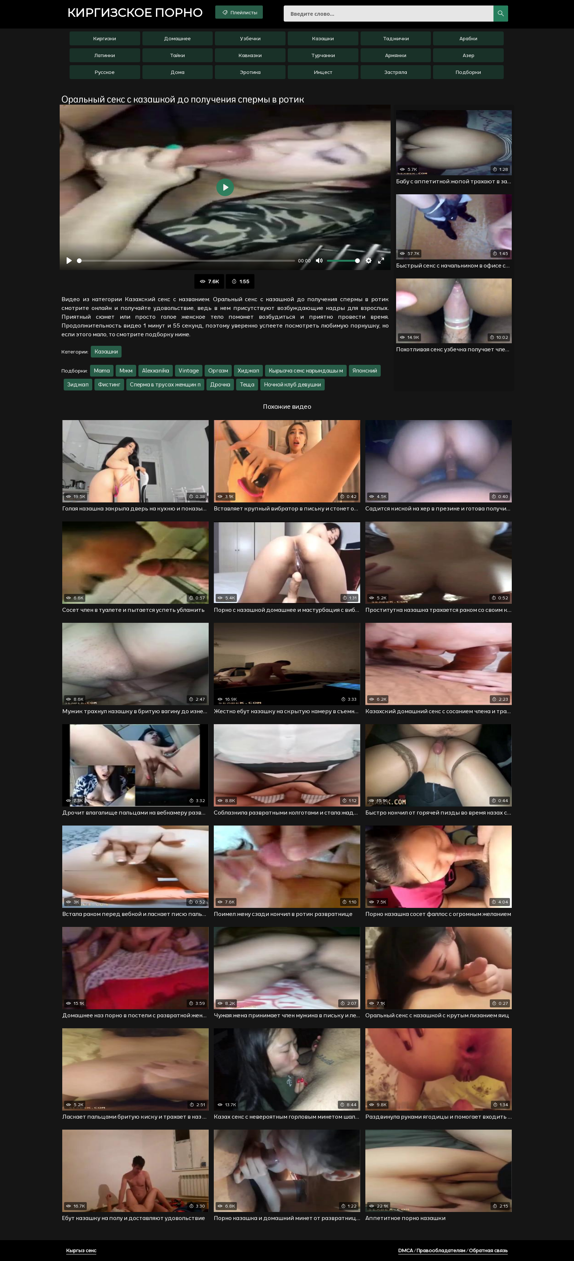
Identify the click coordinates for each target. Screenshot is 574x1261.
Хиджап (248, 370)
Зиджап (78, 384)
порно (134, 12)
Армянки (395, 55)
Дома (177, 72)
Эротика (250, 72)
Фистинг (109, 384)
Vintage (189, 370)
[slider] (186, 260)
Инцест (323, 72)
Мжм (126, 370)
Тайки (177, 55)
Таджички (396, 38)
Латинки (104, 55)
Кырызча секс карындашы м (306, 370)
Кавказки (250, 55)
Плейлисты (239, 12)
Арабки (468, 38)
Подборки (468, 72)
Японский (365, 370)
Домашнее (177, 38)
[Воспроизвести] (69, 260)
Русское (105, 72)
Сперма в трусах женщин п (165, 384)
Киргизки (104, 38)
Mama (102, 370)
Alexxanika (155, 370)
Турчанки (323, 55)
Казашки (323, 38)
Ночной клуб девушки (292, 384)
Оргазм (218, 370)
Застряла (395, 72)
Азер (468, 55)
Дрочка (220, 384)
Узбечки (250, 38)
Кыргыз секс (81, 1250)
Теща (247, 384)
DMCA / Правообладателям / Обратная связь (453, 1250)
